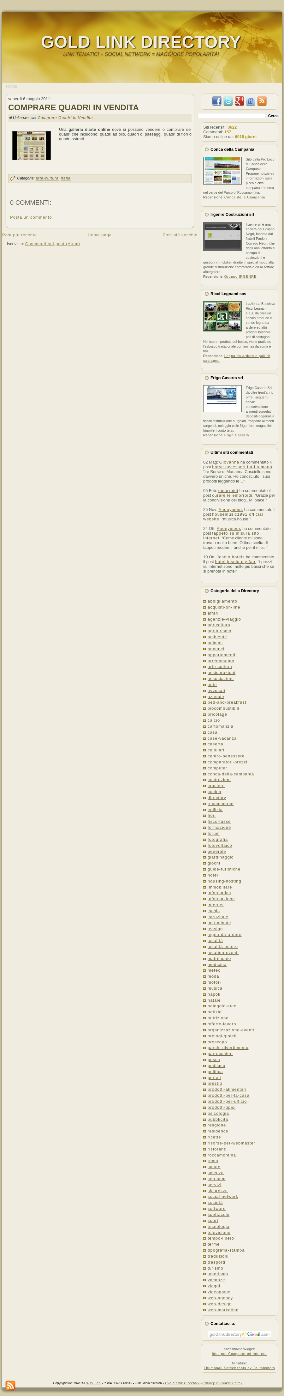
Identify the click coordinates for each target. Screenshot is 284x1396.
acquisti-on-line (224, 607)
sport (213, 1220)
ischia (214, 910)
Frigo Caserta (236, 435)
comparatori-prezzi (227, 762)
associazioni (221, 678)
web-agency (220, 1298)
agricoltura (219, 624)
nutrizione (218, 1018)
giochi (214, 863)
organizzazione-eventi (231, 1030)
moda (213, 976)
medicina (217, 964)
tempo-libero (221, 1238)
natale (214, 1000)
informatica (219, 892)
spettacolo (218, 1214)
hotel (213, 875)
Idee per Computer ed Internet (239, 1354)
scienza (216, 1172)
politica (215, 1071)
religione (217, 1125)
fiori (212, 815)
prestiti (215, 1083)
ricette (214, 1137)
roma (213, 1160)
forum (214, 833)
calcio (214, 720)
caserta (215, 744)
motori (214, 982)
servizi (215, 1184)
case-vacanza (222, 738)
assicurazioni (221, 672)
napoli (214, 994)
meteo (214, 970)
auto (212, 684)
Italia (65, 178)
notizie (215, 1012)
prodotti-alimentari (227, 1089)
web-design (220, 1304)
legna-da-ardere (225, 934)
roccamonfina (222, 1155)
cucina (215, 791)
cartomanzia (221, 726)
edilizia (215, 809)
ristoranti (217, 1149)
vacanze (216, 1280)
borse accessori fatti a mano (242, 466)
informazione (221, 898)
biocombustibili (223, 708)
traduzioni (218, 1256)
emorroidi (228, 490)
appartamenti (221, 654)
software (217, 1208)
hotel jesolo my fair (235, 561)
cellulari (216, 750)
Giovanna (229, 462)
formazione (219, 827)
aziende (216, 696)
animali (215, 642)
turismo (215, 1268)
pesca (214, 1059)
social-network (223, 1196)
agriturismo (219, 630)
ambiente (217, 636)
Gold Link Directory (141, 42)
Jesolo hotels (231, 557)
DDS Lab (93, 1383)
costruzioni (219, 779)
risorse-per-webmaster (231, 1143)
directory (217, 797)
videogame (219, 1292)
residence (218, 1131)
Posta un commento (31, 217)
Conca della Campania (244, 197)
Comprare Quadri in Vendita (73, 107)
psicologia (218, 1113)
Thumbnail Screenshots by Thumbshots (239, 1368)
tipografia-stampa (226, 1250)
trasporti (216, 1262)
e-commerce (221, 803)
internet (216, 904)
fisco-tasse (219, 821)
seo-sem (217, 1178)
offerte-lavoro (222, 1024)
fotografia (218, 839)
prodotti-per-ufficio (227, 1101)
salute (214, 1166)
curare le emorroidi (232, 495)
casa (212, 732)
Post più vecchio (180, 235)
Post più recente (19, 235)
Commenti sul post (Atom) (52, 243)
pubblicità (218, 1119)
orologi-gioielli (223, 1036)
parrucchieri (220, 1053)
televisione (219, 1232)
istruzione (218, 916)
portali (214, 1077)
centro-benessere (226, 756)
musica (215, 988)
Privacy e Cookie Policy (222, 1383)
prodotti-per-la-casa (229, 1095)
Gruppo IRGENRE (240, 276)
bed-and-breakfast (227, 702)
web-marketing (223, 1310)
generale (217, 851)
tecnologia (218, 1226)
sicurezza (218, 1190)
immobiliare (220, 887)
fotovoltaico (220, 845)
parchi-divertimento (228, 1047)
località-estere (223, 946)
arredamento (221, 661)
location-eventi (223, 952)
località (215, 940)
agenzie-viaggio (224, 619)
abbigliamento (222, 601)
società (215, 1202)
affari (213, 613)
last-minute (219, 922)
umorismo (218, 1274)
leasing (215, 928)
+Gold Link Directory (182, 1383)
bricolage (217, 714)
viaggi (214, 1286)
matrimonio (219, 958)
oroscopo (217, 1042)
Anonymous (230, 509)
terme (214, 1244)
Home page (100, 235)
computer (217, 768)
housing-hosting (224, 881)
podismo (216, 1065)
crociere (216, 785)
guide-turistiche (224, 869)
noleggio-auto (222, 1006)
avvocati (216, 690)
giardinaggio (221, 857)
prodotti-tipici (222, 1107)
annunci (216, 648)
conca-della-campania (231, 774)
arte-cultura (47, 178)
